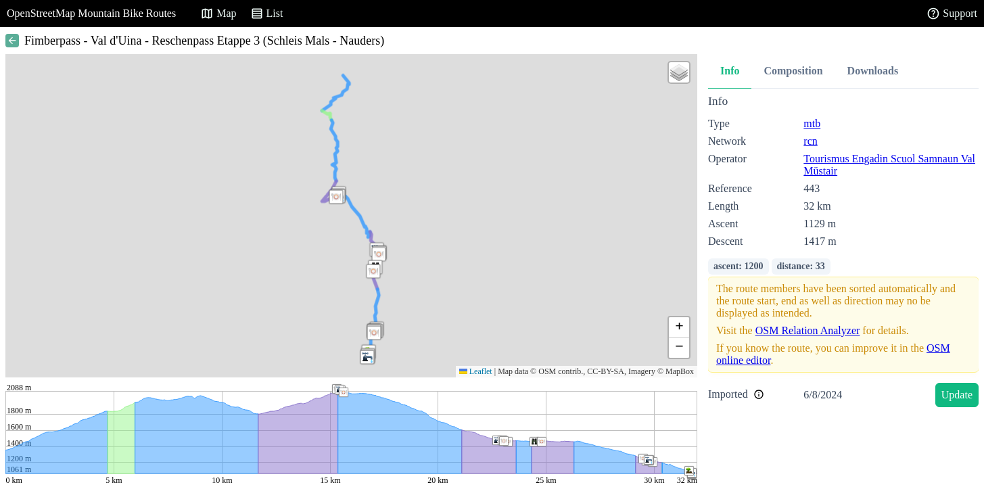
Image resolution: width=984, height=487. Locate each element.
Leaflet (475, 371)
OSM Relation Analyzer (807, 330)
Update (957, 394)
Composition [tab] (793, 70)
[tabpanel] (843, 253)
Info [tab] (729, 70)
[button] (336, 197)
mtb (811, 123)
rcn (810, 141)
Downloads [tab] (873, 70)
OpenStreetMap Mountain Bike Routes (91, 13)
